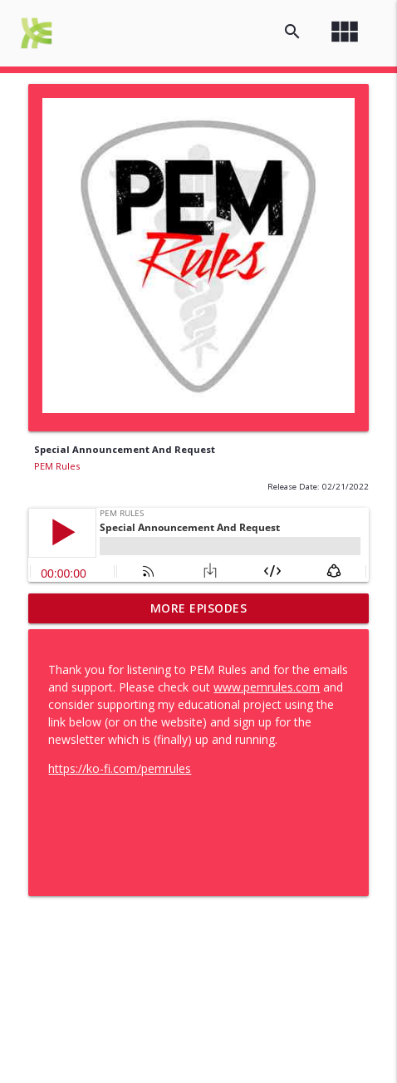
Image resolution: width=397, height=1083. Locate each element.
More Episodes (199, 608)
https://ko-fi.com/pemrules (119, 768)
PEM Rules (57, 466)
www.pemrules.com (266, 687)
